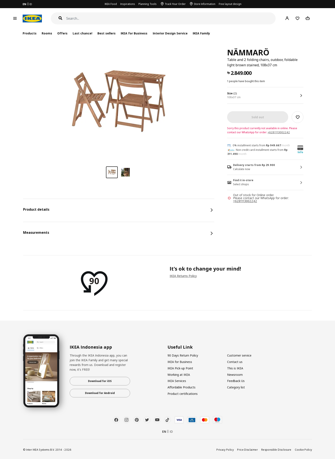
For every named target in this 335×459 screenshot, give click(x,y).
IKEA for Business (134, 33)
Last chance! (82, 33)
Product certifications (183, 394)
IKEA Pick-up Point (180, 368)
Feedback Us (236, 381)
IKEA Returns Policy (183, 276)
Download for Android (100, 393)
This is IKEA (235, 368)
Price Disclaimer (247, 449)
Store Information (204, 4)
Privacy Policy (225, 449)
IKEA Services (177, 381)
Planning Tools (147, 4)
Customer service (239, 355)
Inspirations (127, 4)
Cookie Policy (303, 449)
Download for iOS (100, 381)
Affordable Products (181, 387)
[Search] (171, 18)
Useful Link (180, 347)
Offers (62, 33)
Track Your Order (175, 4)
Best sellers (106, 33)
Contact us (234, 362)
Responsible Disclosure (276, 449)
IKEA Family (201, 33)
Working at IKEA (179, 375)
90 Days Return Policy (183, 355)
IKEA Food (111, 4)
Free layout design (230, 4)
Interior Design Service (170, 33)
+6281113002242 (279, 132)
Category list (236, 387)
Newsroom (235, 375)
